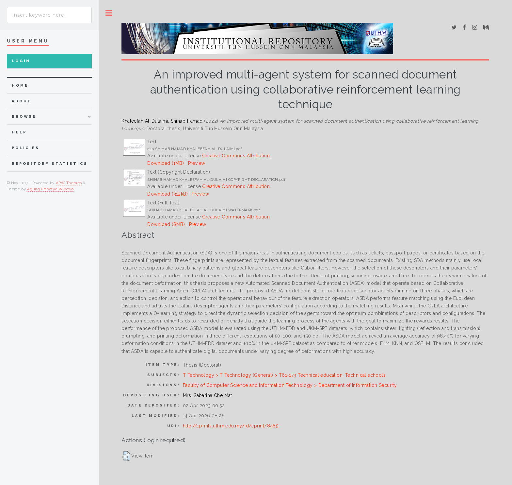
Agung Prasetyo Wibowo (50, 189)
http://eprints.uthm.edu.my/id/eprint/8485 (230, 425)
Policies (26, 148)
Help (19, 132)
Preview (196, 163)
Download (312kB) (167, 194)
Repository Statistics (50, 164)
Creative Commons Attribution (236, 155)
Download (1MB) (165, 163)
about (22, 101)
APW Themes (69, 183)
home (20, 85)
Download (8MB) (166, 224)
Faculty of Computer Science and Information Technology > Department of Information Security (290, 385)
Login (21, 61)
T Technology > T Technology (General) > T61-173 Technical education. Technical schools (284, 375)
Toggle (109, 13)
